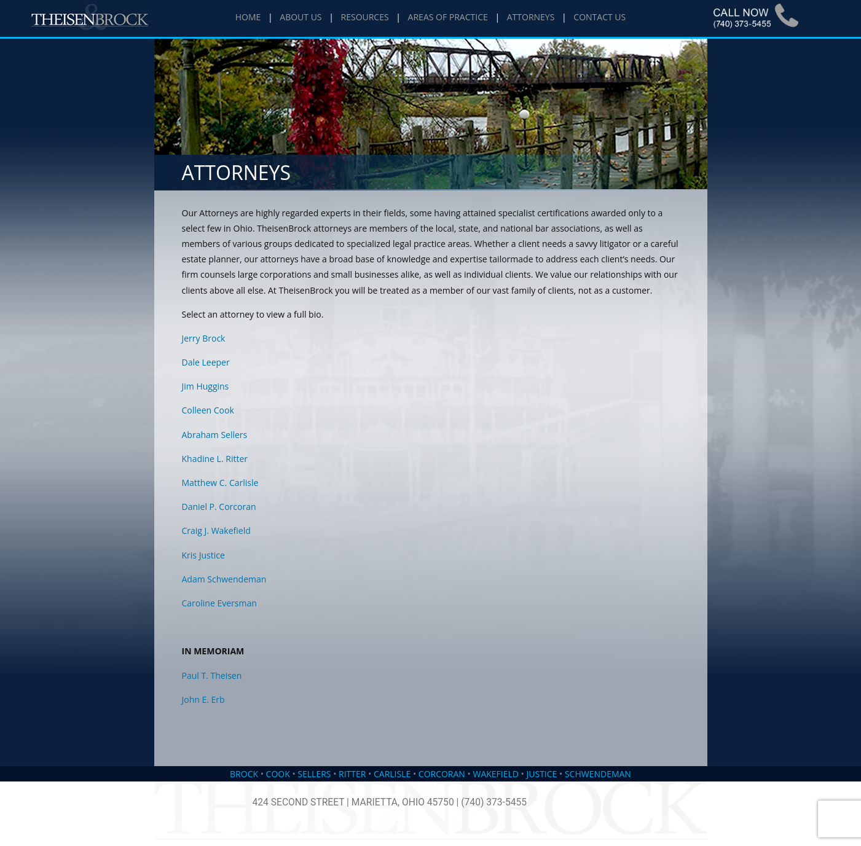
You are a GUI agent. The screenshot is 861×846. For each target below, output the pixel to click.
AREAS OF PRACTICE (448, 17)
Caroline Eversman (219, 603)
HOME (248, 17)
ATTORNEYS (531, 17)
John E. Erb (203, 699)
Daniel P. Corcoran (219, 506)
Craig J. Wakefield (216, 530)
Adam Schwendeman (224, 579)
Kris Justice (203, 555)
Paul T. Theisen (212, 675)
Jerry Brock (204, 338)
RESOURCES (365, 17)
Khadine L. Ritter (215, 458)
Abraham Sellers (215, 435)
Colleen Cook (208, 410)
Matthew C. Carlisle (220, 482)
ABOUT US (300, 17)
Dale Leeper (206, 362)
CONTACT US (599, 17)
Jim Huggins (205, 386)
